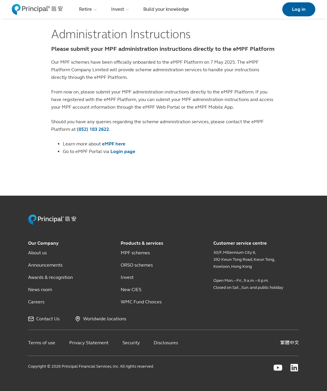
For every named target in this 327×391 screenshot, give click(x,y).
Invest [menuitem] (120, 9)
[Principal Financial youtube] (278, 367)
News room (40, 289)
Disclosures (166, 342)
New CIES (131, 289)
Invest (127, 277)
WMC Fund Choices (141, 302)
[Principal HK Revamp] (52, 223)
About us (37, 253)
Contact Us (48, 319)
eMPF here (113, 144)
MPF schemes (135, 253)
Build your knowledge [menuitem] (166, 9)
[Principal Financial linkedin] (294, 367)
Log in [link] (299, 9)
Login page (122, 151)
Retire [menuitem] (88, 9)
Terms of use (41, 342)
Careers (36, 302)
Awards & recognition (50, 277)
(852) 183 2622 (93, 129)
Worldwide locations (104, 319)
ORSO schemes (137, 265)
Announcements (45, 265)
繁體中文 (289, 342)
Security (131, 342)
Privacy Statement (88, 342)
